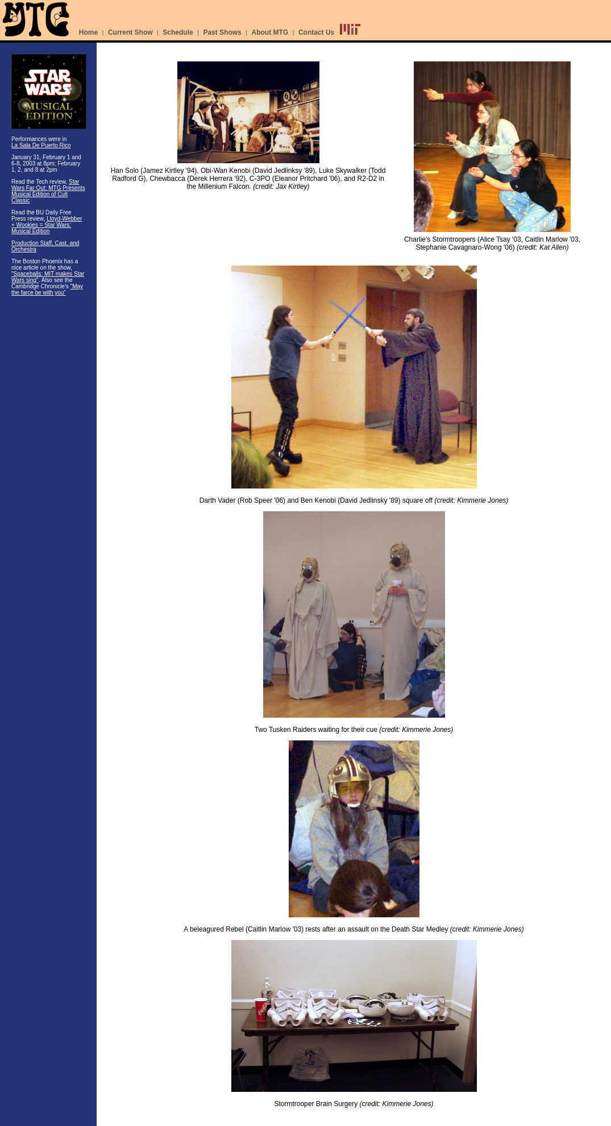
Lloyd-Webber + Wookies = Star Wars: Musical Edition (46, 225)
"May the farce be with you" (47, 289)
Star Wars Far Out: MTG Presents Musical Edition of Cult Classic (48, 191)
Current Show (130, 32)
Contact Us (316, 32)
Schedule (178, 32)
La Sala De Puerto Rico (41, 145)
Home (88, 32)
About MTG (270, 32)
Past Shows (222, 32)
